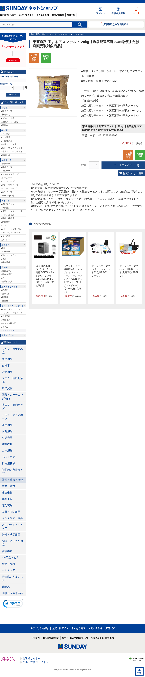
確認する (13, 60)
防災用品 (7, 359)
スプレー (6, 240)
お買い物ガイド (26, 15)
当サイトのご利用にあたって (75, 638)
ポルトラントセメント (12, 309)
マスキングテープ (10, 174)
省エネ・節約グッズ (12, 406)
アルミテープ (8, 181)
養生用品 (6, 262)
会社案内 (35, 638)
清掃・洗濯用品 (11, 534)
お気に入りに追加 (133, 173)
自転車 (6, 365)
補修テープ (7, 167)
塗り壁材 (6, 316)
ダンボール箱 (8, 118)
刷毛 (4, 248)
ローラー (6, 251)
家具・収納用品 (11, 511)
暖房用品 (7, 425)
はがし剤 (6, 293)
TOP (139, 673)
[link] (13, 604)
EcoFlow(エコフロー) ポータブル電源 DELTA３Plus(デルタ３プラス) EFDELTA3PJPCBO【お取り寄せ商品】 (45, 276)
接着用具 (6, 155)
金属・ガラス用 (9, 144)
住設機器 (7, 551)
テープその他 (8, 195)
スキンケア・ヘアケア (12, 526)
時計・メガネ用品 (12, 593)
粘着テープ (6, 160)
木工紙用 (6, 133)
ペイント (5, 200)
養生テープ (7, 170)
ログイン (100, 13)
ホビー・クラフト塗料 (12, 229)
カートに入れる (123, 165)
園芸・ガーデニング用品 (12, 396)
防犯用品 (7, 431)
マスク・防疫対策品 (12, 380)
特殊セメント (8, 320)
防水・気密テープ (10, 185)
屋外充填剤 (7, 271)
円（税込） (45, 296)
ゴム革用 (6, 137)
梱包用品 (5, 107)
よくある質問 (43, 15)
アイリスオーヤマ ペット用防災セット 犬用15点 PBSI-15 (128, 271)
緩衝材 (5, 125)
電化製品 (7, 505)
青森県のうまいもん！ (12, 578)
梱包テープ (7, 111)
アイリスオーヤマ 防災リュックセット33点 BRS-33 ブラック (100, 271)
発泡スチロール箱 (10, 122)
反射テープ (7, 192)
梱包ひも (6, 114)
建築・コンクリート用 (12, 151)
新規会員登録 (118, 13)
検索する (13, 94)
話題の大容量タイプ (12, 471)
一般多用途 (7, 141)
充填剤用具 (7, 281)
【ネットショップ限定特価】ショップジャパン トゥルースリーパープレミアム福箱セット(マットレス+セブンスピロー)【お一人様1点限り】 (73, 279)
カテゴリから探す (8, 15)
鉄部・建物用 (8, 218)
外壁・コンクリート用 (12, 211)
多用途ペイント (9, 204)
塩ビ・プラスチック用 (12, 148)
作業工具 (7, 499)
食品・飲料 (8, 563)
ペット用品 (8, 457)
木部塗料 (6, 222)
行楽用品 (7, 371)
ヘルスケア (8, 570)
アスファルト (79, 34)
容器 (4, 259)
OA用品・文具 (10, 557)
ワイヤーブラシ (9, 255)
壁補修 (5, 300)
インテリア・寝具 (12, 518)
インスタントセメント (12, 312)
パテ (4, 278)
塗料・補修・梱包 (38, 34)
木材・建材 (8, 486)
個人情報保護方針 (51, 638)
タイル (5, 327)
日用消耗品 (8, 463)
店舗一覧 (71, 15)
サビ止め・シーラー (11, 232)
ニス (4, 225)
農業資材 (7, 388)
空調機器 (7, 437)
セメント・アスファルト (59, 34)
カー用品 (7, 450)
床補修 (5, 297)
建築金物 (7, 492)
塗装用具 (5, 244)
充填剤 (4, 267)
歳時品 (6, 586)
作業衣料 (7, 444)
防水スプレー (7, 335)
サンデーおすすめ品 (12, 351)
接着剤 (4, 130)
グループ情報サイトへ (35, 662)
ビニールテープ (9, 188)
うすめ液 (6, 236)
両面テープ (7, 163)
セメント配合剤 (9, 323)
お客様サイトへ (31, 658)
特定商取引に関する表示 (102, 638)
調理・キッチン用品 (12, 543)
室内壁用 (6, 207)
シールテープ (8, 178)
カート (136, 13)
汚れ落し (6, 290)
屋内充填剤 (7, 274)
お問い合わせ (58, 15)
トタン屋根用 (8, 214)
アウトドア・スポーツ (12, 416)
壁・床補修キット (9, 286)
